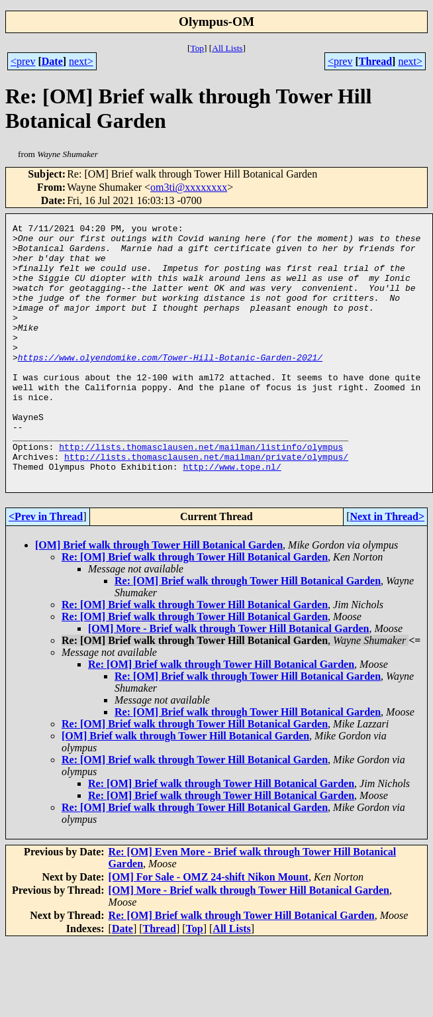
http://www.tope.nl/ (232, 516)
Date (52, 61)
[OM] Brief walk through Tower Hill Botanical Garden (159, 596)
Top (197, 48)
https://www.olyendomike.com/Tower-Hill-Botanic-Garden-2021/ (170, 385)
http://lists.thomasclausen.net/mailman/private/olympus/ (206, 504)
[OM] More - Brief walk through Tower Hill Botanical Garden (228, 680)
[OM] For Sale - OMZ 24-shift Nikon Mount (209, 928)
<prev (23, 61)
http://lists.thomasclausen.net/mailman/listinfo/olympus (201, 492)
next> (81, 61)
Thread (375, 61)
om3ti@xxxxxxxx (188, 187)
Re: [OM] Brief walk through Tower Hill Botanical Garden (195, 608)
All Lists (227, 48)
